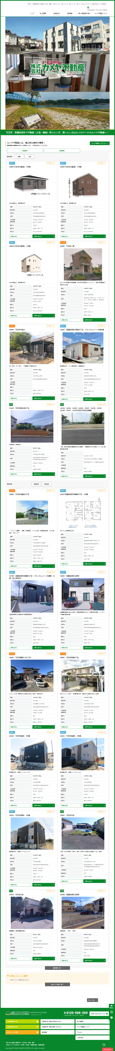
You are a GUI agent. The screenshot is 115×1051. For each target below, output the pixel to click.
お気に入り (50, 163)
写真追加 (46, 484)
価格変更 (36, 484)
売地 (11, 404)
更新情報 (61, 150)
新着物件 (25, 150)
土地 (29, 156)
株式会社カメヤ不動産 (17, 1013)
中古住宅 (63, 242)
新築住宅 (12, 163)
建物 (19, 156)
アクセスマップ (36, 1014)
